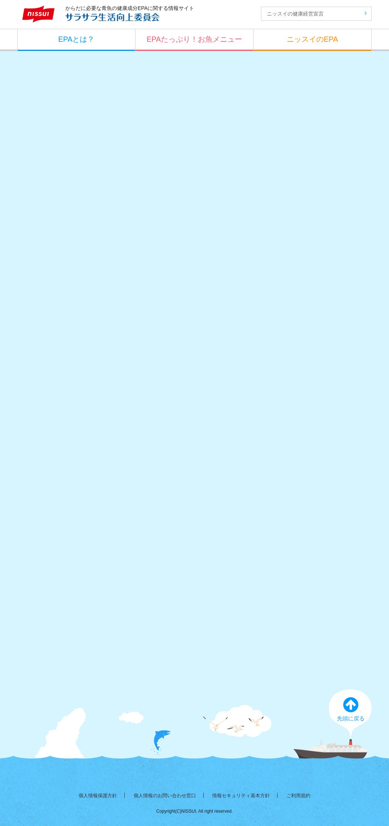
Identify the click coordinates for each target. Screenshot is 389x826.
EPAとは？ (76, 39)
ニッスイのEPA (312, 39)
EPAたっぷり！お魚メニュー (194, 39)
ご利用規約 (298, 795)
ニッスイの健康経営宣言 (317, 13)
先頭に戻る (351, 709)
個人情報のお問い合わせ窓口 (165, 795)
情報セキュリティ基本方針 (241, 795)
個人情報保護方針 (98, 795)
